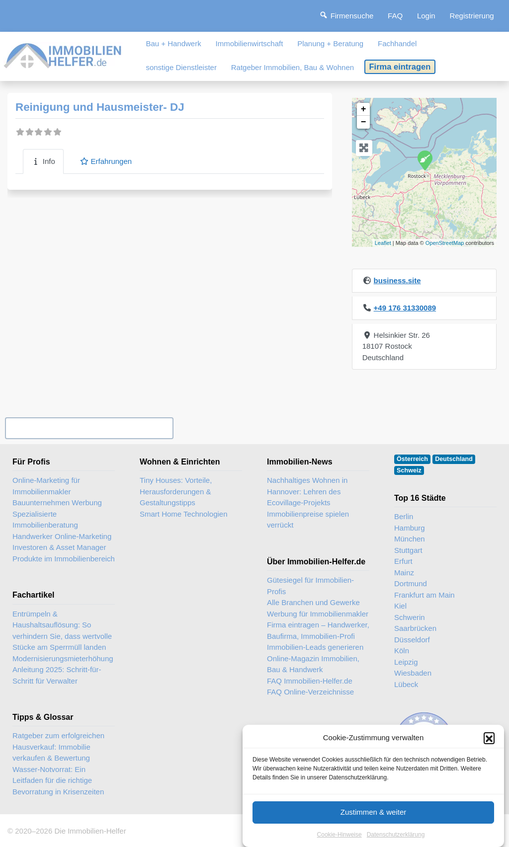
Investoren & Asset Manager (59, 547)
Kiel (400, 606)
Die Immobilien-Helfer (90, 831)
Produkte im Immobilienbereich (63, 558)
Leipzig (406, 662)
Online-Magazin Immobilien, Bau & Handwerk (313, 664)
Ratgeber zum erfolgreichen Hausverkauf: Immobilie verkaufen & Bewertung (58, 746)
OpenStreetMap (444, 243)
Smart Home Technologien (183, 514)
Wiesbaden (412, 673)
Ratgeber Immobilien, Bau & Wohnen (292, 67)
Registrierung (471, 15)
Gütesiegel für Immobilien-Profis (310, 586)
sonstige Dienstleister (181, 67)
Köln (401, 650)
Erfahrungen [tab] (106, 161)
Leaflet (383, 243)
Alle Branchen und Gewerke (313, 602)
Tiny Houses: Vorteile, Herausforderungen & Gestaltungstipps (176, 491)
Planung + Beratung (330, 43)
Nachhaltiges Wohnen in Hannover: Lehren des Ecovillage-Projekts (307, 491)
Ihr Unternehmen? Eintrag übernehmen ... (89, 428)
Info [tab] (43, 161)
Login (426, 15)
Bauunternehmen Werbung (57, 502)
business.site (397, 280)
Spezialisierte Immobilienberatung (45, 520)
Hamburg (409, 528)
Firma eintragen (400, 66)
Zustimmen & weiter (373, 822)
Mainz (404, 572)
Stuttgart (408, 550)
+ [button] (363, 109)
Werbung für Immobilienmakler (317, 614)
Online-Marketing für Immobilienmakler (46, 486)
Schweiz (409, 470)
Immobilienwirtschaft (249, 43)
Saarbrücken (415, 628)
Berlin (403, 516)
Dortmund (410, 583)
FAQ (395, 15)
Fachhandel (397, 43)
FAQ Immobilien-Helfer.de (309, 681)
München (409, 539)
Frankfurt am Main (424, 595)
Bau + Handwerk (173, 43)
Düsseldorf (412, 639)
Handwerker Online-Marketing (61, 536)
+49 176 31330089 (405, 308)
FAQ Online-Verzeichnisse (310, 692)
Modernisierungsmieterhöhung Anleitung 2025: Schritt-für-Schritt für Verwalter (62, 669)
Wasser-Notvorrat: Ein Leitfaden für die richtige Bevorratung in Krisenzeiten (58, 780)
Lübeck (406, 684)
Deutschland (454, 459)
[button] (489, 748)
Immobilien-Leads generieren (315, 647)
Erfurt (403, 561)
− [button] (363, 122)
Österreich (412, 459)
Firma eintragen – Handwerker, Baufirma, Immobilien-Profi (318, 630)
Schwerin (409, 617)
